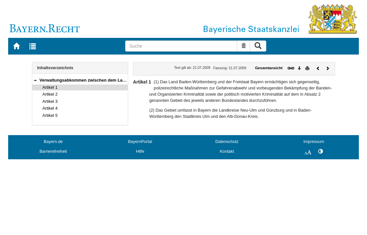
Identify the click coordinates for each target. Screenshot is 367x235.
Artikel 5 (50, 115)
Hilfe (140, 151)
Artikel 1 (50, 87)
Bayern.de (53, 141)
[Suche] (181, 46)
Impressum (313, 141)
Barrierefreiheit (53, 151)
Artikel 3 (50, 101)
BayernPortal (140, 141)
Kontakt (227, 151)
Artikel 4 (50, 108)
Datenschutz (227, 141)
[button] (35, 80)
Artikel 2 (50, 94)
